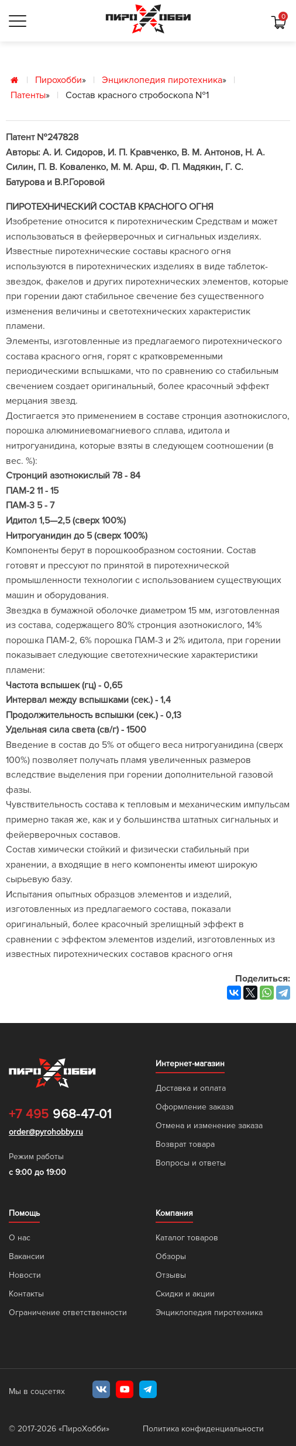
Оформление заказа (194, 1107)
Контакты (26, 1294)
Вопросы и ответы (191, 1163)
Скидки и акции (185, 1294)
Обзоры (171, 1256)
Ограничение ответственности (68, 1312)
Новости (25, 1275)
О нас (19, 1238)
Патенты (28, 95)
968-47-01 (60, 1114)
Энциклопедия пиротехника (162, 80)
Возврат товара (185, 1144)
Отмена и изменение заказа (209, 1126)
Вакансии (26, 1256)
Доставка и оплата (191, 1088)
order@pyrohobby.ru (46, 1132)
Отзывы (171, 1275)
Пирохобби (58, 80)
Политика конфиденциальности (203, 1429)
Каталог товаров (187, 1238)
